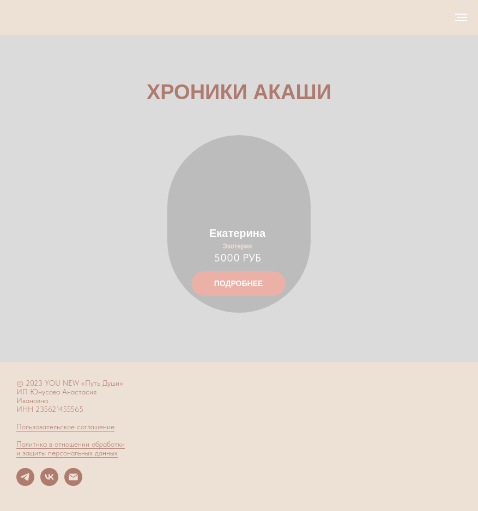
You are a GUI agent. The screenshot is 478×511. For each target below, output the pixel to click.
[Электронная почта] (73, 483)
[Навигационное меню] (461, 17)
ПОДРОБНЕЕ (238, 283)
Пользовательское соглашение (65, 426)
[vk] (49, 483)
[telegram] (25, 483)
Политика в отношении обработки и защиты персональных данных (70, 448)
